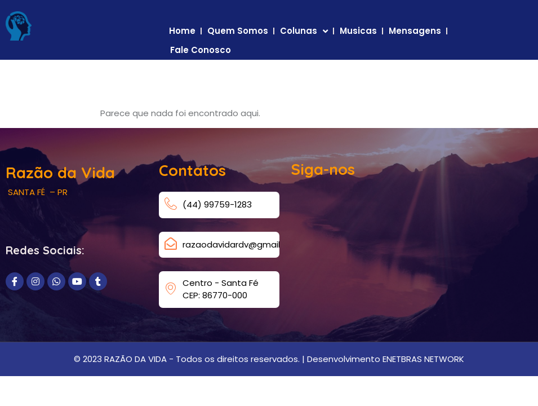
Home (182, 31)
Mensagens (415, 31)
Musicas (358, 31)
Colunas (304, 31)
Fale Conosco (200, 50)
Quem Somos (237, 31)
